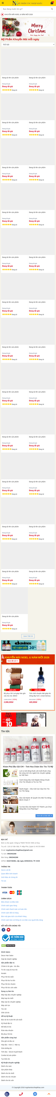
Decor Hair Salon (7, 955)
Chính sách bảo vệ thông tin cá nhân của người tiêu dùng (22, 920)
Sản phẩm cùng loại (9, 1038)
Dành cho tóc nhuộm (8, 1077)
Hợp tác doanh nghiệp (9, 959)
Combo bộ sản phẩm (8, 1055)
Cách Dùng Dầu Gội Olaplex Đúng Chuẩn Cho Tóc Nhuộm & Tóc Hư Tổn (34, 781)
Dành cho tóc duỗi (7, 1073)
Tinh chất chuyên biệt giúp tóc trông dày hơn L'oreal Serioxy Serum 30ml (40, 694)
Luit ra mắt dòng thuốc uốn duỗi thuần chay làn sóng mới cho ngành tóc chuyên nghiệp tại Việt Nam (35, 772)
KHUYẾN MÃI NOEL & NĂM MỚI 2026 (17, 14)
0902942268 (11, 854)
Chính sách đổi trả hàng (10, 913)
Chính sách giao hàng (9, 905)
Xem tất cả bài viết (44, 816)
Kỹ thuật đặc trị (6, 1023)
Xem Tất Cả (28, 636)
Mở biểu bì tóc (6, 1027)
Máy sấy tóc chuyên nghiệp (11, 1002)
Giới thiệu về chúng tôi (9, 877)
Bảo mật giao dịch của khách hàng (13, 916)
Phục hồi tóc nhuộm (8, 984)
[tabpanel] (28, 645)
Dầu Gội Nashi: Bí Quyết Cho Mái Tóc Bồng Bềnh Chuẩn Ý (35, 799)
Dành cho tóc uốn (7, 1080)
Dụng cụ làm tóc (7, 991)
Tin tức (3, 881)
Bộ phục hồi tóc (6, 1034)
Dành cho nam (6, 1066)
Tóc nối (3, 1009)
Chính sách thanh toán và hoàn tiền (14, 909)
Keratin (3, 973)
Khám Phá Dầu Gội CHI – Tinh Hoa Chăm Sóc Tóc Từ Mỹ (28, 767)
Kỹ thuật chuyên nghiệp (10, 1063)
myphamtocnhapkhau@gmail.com (19, 850)
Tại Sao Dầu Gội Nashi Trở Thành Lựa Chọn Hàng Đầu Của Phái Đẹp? (35, 808)
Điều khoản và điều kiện (10, 902)
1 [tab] (26, 647)
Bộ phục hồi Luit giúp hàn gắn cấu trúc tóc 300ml (15, 694)
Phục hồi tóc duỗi (7, 977)
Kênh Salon (5, 952)
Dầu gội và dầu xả (7, 1041)
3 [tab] (31, 647)
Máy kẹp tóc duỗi (7, 998)
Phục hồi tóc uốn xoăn (9, 987)
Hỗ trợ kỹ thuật (7, 1016)
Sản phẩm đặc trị (7, 963)
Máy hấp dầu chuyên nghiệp (11, 995)
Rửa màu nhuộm (7, 1030)
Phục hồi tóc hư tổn (8, 980)
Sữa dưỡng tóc (6, 1048)
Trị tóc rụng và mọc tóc (9, 970)
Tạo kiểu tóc (5, 1059)
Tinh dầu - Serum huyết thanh (11, 1052)
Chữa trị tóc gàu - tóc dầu (10, 966)
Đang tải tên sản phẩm (10, 78)
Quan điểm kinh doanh (9, 874)
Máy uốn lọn (5, 1005)
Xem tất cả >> (13, 661)
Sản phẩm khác (6, 1070)
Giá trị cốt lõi (5, 870)
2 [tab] (28, 647)
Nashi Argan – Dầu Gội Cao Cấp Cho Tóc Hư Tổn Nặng (34, 790)
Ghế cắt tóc (5, 1013)
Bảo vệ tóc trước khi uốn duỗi (11, 1020)
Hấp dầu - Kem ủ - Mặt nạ (10, 1045)
